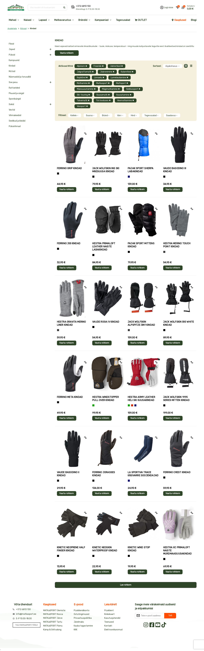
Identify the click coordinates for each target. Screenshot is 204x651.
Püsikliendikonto (81, 610)
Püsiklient (109, 610)
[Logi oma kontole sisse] (166, 7)
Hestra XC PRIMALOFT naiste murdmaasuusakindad (177, 550)
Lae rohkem (125, 585)
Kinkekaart (109, 614)
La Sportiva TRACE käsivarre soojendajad (143, 474)
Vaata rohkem (66, 53)
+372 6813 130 (83, 6)
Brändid (82, 20)
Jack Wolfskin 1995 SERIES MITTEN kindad (176, 399)
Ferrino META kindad (70, 397)
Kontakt (108, 626)
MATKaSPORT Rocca (53, 614)
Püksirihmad (15, 126)
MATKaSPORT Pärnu (52, 626)
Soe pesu (13, 82)
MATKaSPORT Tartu (52, 622)
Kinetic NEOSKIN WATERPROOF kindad (104, 549)
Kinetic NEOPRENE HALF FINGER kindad (71, 549)
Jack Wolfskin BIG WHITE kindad (178, 323)
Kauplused (179, 20)
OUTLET (141, 20)
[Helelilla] (164, 559)
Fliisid (11, 44)
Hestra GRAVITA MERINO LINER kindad (71, 323)
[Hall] (164, 252)
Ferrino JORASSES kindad (103, 474)
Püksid (12, 55)
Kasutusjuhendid (112, 618)
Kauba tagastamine (83, 626)
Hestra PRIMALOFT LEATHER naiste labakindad (103, 246)
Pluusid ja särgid (16, 93)
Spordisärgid (15, 99)
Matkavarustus (62, 20)
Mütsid (12, 71)
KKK (75, 629)
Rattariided (14, 88)
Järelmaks (79, 622)
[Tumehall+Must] (58, 173)
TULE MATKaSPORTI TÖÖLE (26, 625)
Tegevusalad (123, 20)
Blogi (194, 20)
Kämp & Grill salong (52, 629)
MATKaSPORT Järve (52, 618)
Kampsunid (14, 60)
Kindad (12, 66)
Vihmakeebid (15, 115)
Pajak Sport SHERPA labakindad (140, 170)
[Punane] (132, 405)
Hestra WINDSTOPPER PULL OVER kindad (105, 399)
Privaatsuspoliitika (83, 618)
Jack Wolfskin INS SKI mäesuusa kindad (105, 170)
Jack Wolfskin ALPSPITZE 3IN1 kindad (141, 323)
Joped (12, 49)
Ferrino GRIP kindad (69, 168)
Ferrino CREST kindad (176, 472)
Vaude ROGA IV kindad (105, 321)
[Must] (93, 177)
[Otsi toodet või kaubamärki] (45, 7)
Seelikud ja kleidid (17, 121)
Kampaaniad (101, 20)
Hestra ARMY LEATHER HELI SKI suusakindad (141, 399)
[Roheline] (93, 405)
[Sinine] (129, 177)
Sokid (11, 104)
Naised (27, 20)
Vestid (12, 110)
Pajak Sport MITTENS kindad (141, 245)
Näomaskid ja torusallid (20, 77)
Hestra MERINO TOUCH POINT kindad (177, 245)
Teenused (109, 622)
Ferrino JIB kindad (68, 243)
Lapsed (43, 20)
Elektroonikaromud (113, 629)
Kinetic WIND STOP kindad (139, 549)
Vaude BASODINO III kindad (174, 170)
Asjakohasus (172, 66)
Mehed (12, 20)
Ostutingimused (81, 614)
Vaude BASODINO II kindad (68, 474)
